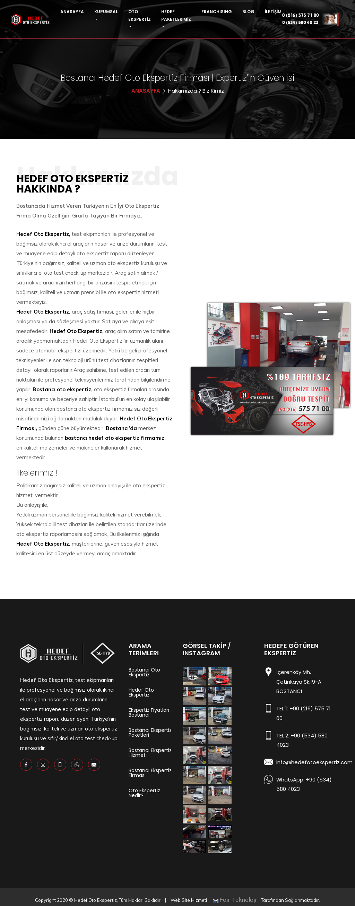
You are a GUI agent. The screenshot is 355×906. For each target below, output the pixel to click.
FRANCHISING (216, 12)
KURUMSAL (106, 12)
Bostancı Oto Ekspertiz (144, 672)
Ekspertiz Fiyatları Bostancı (149, 712)
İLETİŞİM (273, 12)
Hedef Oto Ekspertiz (141, 692)
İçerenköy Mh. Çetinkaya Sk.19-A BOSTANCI (298, 681)
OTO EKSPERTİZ (139, 15)
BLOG (248, 12)
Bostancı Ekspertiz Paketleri (150, 732)
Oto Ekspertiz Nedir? (144, 793)
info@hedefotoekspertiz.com (314, 760)
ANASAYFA (72, 12)
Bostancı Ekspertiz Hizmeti (150, 753)
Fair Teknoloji (238, 893)
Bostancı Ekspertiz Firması (150, 773)
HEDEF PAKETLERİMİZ (176, 15)
